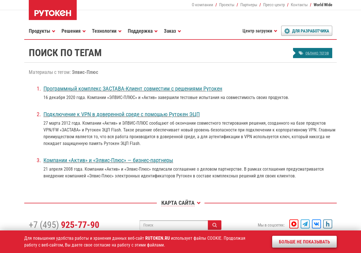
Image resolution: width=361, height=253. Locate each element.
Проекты (226, 4)
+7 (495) (64, 224)
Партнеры (248, 4)
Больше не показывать (304, 242)
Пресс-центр (274, 4)
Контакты (299, 4)
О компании (202, 4)
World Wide (323, 4)
